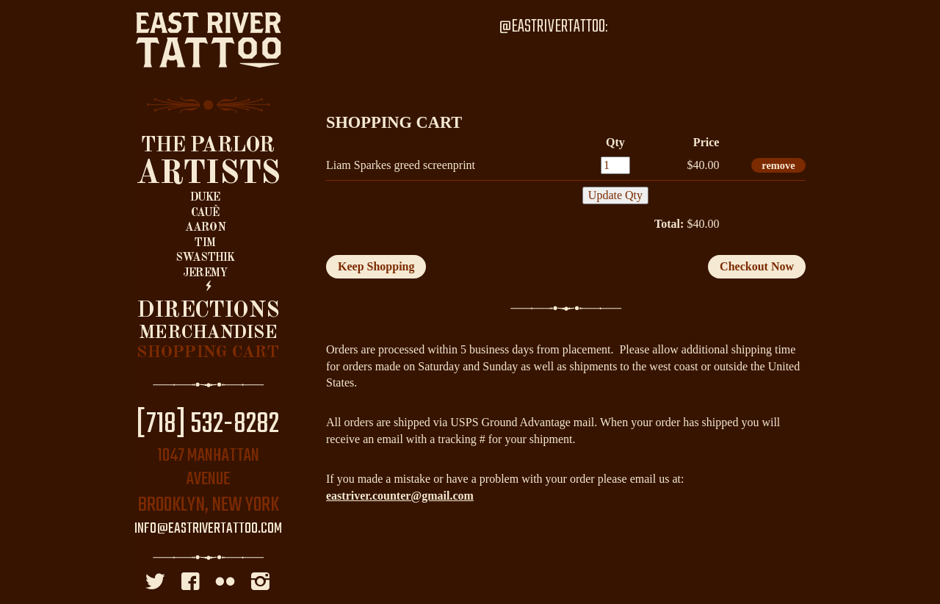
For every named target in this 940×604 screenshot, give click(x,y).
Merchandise (208, 333)
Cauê (205, 213)
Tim (205, 243)
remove (778, 165)
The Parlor (207, 146)
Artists (208, 174)
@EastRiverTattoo (552, 26)
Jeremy (205, 273)
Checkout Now (757, 266)
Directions (208, 311)
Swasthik (205, 258)
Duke (205, 198)
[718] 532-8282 (208, 424)
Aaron (205, 228)
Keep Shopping (376, 266)
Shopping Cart (207, 353)
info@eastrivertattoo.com (208, 529)
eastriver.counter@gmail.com (400, 495)
